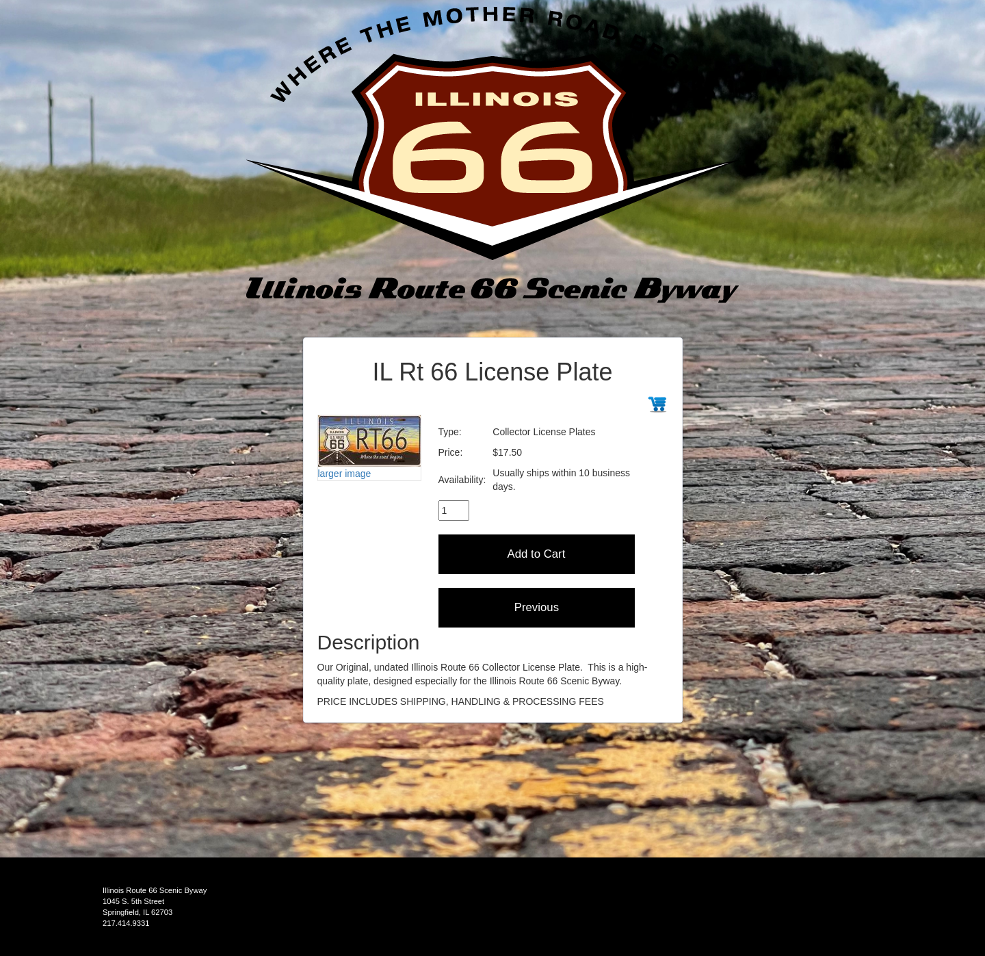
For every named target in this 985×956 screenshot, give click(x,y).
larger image (344, 473)
